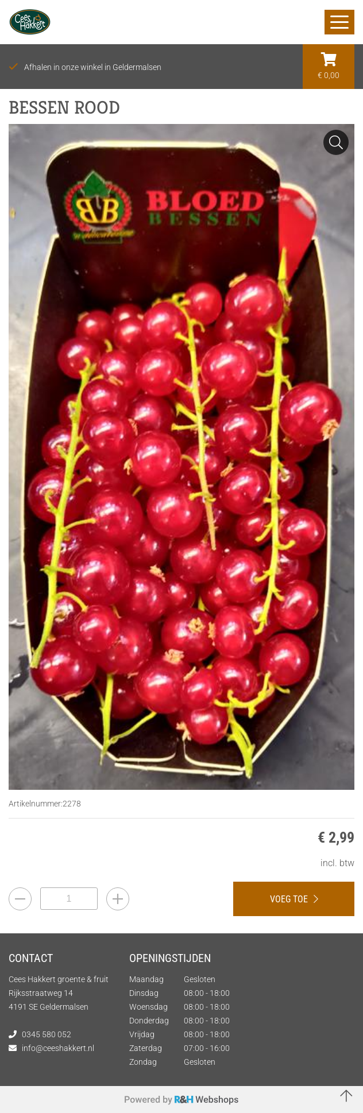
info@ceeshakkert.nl (58, 1048)
